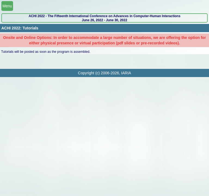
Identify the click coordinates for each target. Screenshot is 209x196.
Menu (7, 6)
